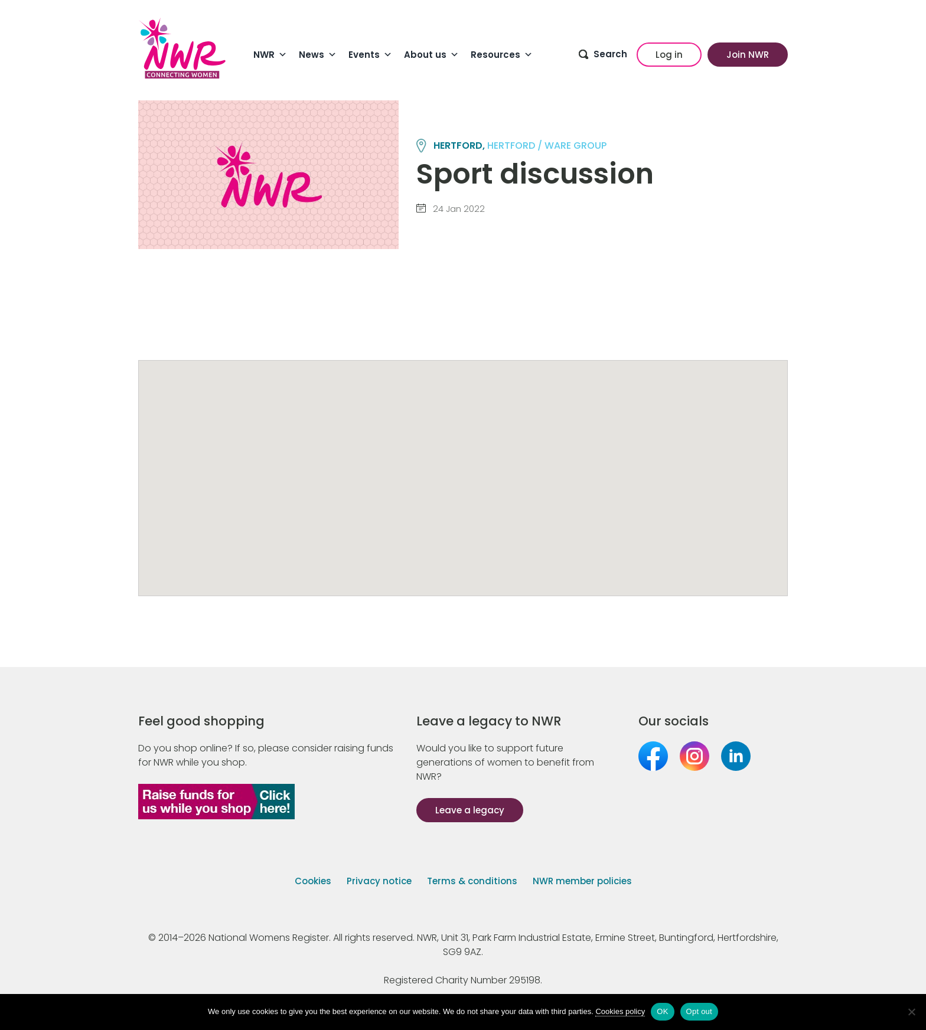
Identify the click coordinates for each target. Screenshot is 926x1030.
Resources (502, 55)
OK (662, 1011)
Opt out (699, 1011)
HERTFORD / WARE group (547, 145)
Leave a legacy (469, 810)
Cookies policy (620, 1011)
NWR (270, 55)
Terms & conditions (472, 881)
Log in (669, 54)
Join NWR (747, 54)
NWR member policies (582, 881)
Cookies (313, 881)
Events (370, 55)
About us (431, 55)
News (318, 55)
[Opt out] (911, 1012)
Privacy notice (379, 881)
